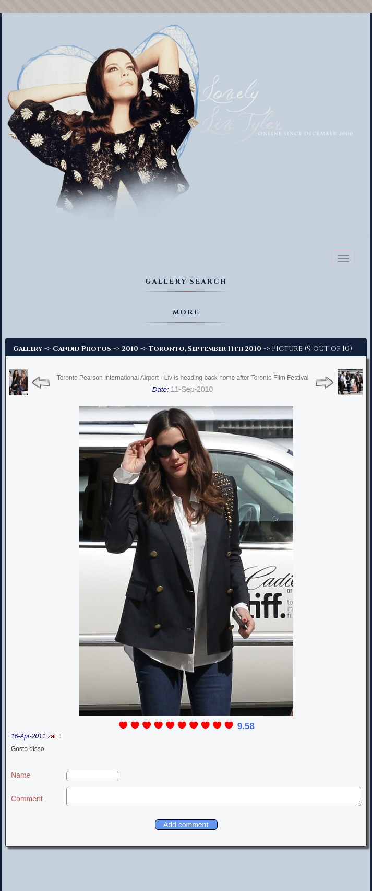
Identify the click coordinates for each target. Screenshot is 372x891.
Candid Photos (82, 349)
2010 (130, 349)
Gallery (27, 349)
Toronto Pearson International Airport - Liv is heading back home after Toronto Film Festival (183, 377)
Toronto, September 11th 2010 (205, 349)
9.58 (246, 726)
